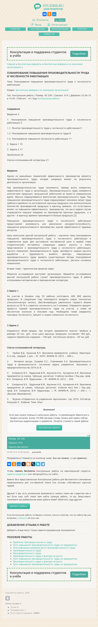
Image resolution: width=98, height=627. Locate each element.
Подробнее (79, 53)
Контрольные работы (49, 98)
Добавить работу (18, 506)
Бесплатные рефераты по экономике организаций (42, 90)
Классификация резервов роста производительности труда (44, 547)
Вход (38, 24)
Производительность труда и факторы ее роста (37, 556)
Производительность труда (27, 550)
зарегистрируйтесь (17, 474)
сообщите (22, 518)
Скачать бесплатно (18, 446)
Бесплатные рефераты (30, 64)
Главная (11, 64)
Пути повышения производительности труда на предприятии (45, 545)
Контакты (41, 20)
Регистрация (59, 24)
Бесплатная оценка (49, 427)
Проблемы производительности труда (32, 542)
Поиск (59, 20)
